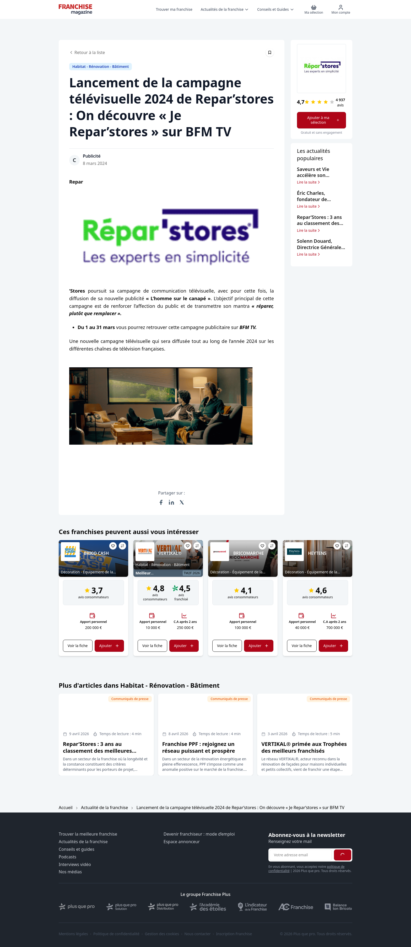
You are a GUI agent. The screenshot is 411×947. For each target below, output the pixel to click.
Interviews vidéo (75, 864)
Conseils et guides (76, 849)
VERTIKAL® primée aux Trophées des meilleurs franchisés (304, 747)
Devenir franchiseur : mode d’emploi (199, 834)
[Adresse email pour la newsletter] (300, 854)
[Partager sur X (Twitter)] (182, 502)
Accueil (66, 807)
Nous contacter (197, 934)
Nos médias (70, 872)
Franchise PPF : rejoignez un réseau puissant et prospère (198, 747)
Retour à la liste (87, 52)
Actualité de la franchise (104, 807)
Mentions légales (73, 934)
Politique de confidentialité (116, 934)
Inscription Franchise (234, 934)
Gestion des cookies (162, 934)
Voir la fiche (78, 645)
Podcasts (67, 857)
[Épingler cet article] (270, 52)
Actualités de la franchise (83, 841)
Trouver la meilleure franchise (88, 834)
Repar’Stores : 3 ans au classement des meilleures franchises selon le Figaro (97, 750)
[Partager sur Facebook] (161, 502)
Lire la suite (309, 182)
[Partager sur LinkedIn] (171, 502)
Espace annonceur (182, 841)
